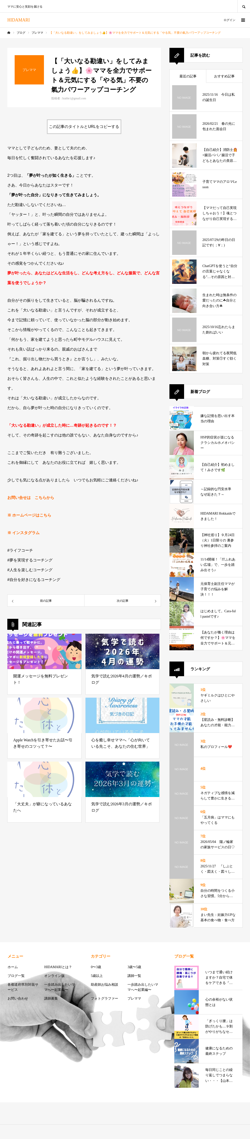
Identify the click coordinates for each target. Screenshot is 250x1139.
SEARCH (243, 6)
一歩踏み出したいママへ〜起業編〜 (59, 987)
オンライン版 (54, 976)
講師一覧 (134, 976)
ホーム (13, 967)
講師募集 (51, 998)
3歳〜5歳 (134, 967)
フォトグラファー (104, 998)
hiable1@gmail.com (74, 98)
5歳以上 (97, 976)
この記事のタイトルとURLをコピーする (84, 126)
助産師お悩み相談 (104, 984)
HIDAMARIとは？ (58, 967)
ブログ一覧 (16, 976)
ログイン (229, 20)
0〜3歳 (96, 967)
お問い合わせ (18, 998)
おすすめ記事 (224, 76)
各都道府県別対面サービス (23, 987)
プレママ (134, 998)
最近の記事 (188, 76)
